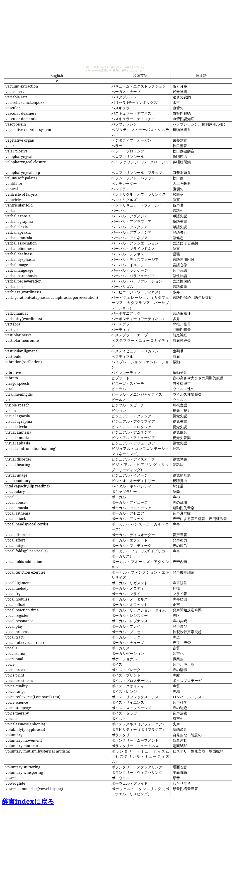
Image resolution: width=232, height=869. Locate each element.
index (28, 801)
